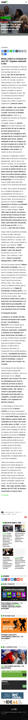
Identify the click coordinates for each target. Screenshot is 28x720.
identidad (9, 514)
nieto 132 (14, 514)
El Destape (5, 495)
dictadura (3, 514)
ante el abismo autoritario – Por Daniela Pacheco (12, 667)
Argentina (17, 512)
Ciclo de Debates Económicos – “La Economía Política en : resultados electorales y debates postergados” (11, 606)
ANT (3, 612)
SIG (6, 612)
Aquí (24, 674)
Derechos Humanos (5, 17)
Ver (24, 686)
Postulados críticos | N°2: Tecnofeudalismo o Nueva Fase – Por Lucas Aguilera (12, 636)
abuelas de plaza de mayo (9, 512)
